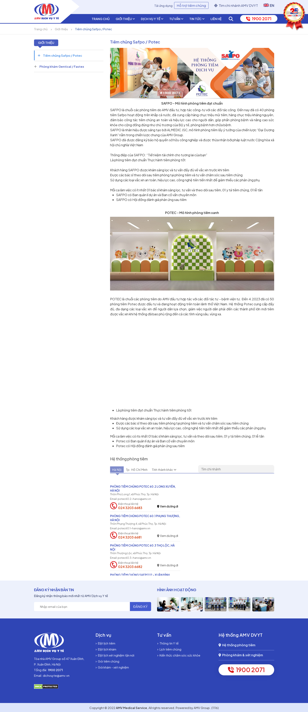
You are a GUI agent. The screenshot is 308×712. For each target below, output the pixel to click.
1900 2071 (258, 18)
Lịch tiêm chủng (169, 649)
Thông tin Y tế (168, 643)
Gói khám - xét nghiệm (112, 667)
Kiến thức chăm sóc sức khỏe (178, 655)
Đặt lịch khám (105, 649)
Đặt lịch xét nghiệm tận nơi (114, 655)
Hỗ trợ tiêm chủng (191, 5)
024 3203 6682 (130, 567)
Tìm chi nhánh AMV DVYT (236, 5)
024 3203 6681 (129, 537)
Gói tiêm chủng (107, 661)
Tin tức (197, 19)
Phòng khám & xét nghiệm (241, 655)
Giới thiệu (125, 19)
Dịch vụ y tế (152, 19)
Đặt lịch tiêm (105, 643)
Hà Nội (120, 470)
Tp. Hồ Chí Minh (147, 470)
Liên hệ (216, 19)
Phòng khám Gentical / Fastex (59, 66)
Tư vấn (176, 19)
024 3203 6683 (130, 508)
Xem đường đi (167, 506)
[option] (168, 604)
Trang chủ (101, 19)
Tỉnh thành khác (183, 470)
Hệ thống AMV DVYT (241, 635)
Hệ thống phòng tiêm (237, 645)
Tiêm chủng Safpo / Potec (93, 29)
